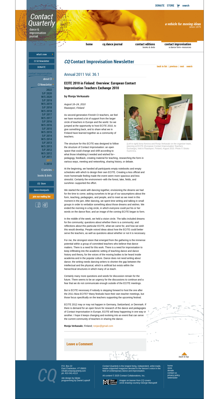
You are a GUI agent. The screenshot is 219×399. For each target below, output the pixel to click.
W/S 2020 (46, 96)
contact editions (143, 45)
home (89, 44)
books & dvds (45, 175)
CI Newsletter (45, 84)
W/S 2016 (46, 125)
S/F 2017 (47, 114)
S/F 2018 (47, 107)
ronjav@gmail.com (103, 326)
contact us (172, 373)
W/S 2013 (46, 146)
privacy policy (174, 375)
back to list (161, 66)
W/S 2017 (46, 118)
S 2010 (48, 163)
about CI (47, 79)
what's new (41, 54)
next (181, 66)
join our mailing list (41, 196)
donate (171, 370)
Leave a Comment (80, 343)
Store (41, 183)
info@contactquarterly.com (73, 371)
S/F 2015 (47, 128)
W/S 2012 (46, 153)
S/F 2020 (47, 93)
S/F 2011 (47, 156)
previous (172, 66)
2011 (49, 160)
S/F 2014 (47, 135)
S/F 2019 (47, 100)
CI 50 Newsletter (41, 61)
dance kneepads (41, 190)
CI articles (46, 169)
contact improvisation (178, 45)
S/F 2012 (47, 149)
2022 (49, 89)
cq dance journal (112, 44)
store (170, 368)
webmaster (173, 378)
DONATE (159, 5)
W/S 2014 (46, 139)
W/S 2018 (46, 111)
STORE (170, 5)
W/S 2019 (46, 103)
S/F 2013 (47, 142)
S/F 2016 (47, 121)
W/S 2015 (46, 132)
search (185, 5)
